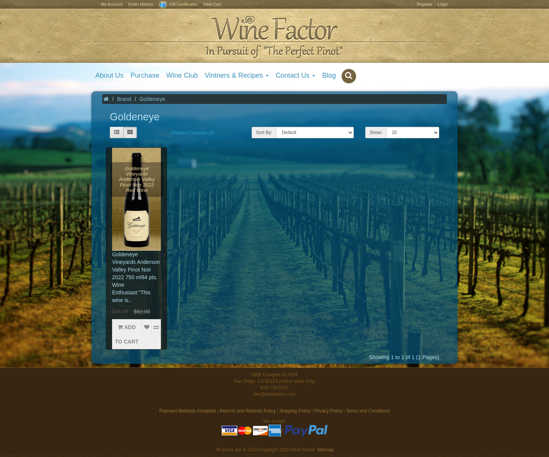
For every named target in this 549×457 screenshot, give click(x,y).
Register (424, 4)
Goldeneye (152, 99)
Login (443, 4)
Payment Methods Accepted (187, 411)
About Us (109, 75)
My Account (112, 4)
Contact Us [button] (295, 75)
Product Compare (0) (193, 133)
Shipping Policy (294, 411)
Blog (329, 75)
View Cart (212, 4)
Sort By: (264, 132)
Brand (124, 99)
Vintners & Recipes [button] (237, 75)
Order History (140, 4)
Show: (375, 132)
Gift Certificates (177, 5)
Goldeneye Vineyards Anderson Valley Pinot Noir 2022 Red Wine (137, 179)
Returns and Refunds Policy (248, 411)
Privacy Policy (328, 411)
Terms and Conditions (368, 411)
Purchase (144, 75)
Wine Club (182, 75)
